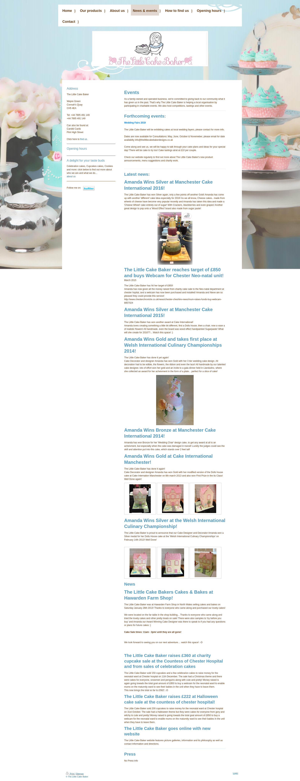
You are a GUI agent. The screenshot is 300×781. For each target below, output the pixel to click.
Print (70, 774)
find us (83, 139)
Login (235, 773)
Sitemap (80, 774)
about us (71, 176)
